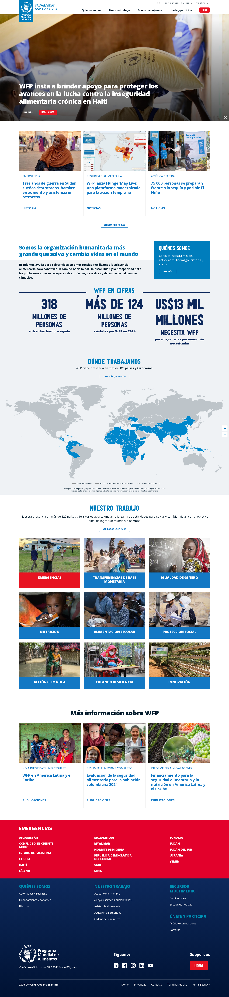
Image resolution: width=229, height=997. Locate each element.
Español (200, 3)
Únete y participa (181, 10)
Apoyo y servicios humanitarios (113, 900)
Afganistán (28, 837)
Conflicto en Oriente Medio (36, 845)
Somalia (176, 837)
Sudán (175, 843)
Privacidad (140, 984)
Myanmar (102, 843)
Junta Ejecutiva (201, 984)
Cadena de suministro (107, 919)
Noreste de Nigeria (109, 849)
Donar (125, 984)
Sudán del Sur (181, 849)
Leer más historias (114, 225)
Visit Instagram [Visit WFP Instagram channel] (133, 965)
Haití (23, 865)
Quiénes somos (91, 10)
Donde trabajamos (150, 10)
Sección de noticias (181, 904)
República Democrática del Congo (113, 857)
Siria (98, 871)
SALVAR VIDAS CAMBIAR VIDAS (46, 7)
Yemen (175, 861)
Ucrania (176, 855)
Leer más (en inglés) (115, 376)
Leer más (28, 112)
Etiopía (24, 859)
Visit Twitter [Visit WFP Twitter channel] (116, 965)
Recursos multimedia (177, 3)
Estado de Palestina (35, 853)
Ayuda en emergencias (107, 912)
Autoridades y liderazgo (33, 893)
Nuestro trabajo (119, 10)
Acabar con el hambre (107, 893)
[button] (224, 428)
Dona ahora (48, 112)
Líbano (24, 871)
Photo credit (225, 117)
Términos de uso (177, 984)
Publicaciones (178, 898)
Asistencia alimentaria (107, 906)
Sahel (98, 865)
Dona (204, 10)
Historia (24, 906)
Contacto (156, 984)
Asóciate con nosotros (183, 923)
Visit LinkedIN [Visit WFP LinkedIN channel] (141, 965)
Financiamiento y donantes (35, 900)
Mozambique (104, 837)
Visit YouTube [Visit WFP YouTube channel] (150, 965)
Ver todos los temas (114, 529)
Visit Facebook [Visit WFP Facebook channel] (124, 965)
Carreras (175, 930)
